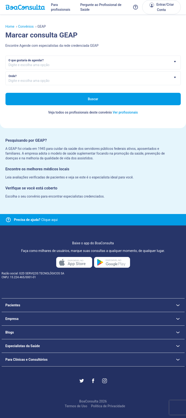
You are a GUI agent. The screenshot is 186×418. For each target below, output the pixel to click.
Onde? (13, 76)
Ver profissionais (125, 112)
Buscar (93, 99)
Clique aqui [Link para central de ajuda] (36, 220)
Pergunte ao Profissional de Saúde (100, 7)
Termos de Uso (76, 406)
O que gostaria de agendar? (26, 60)
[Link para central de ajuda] (8, 220)
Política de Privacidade (108, 406)
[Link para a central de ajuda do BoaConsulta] (135, 7)
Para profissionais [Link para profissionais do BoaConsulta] (60, 7)
